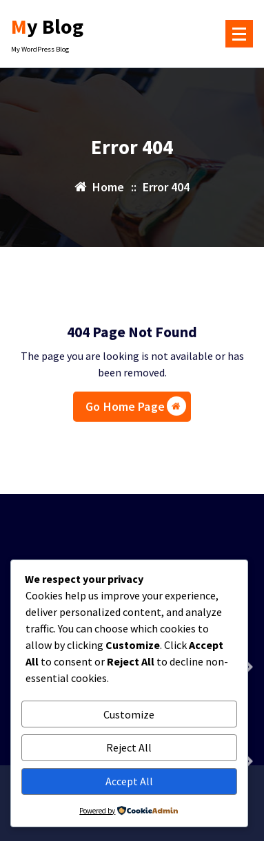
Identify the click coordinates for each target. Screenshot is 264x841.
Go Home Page (135, 409)
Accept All (129, 781)
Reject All (129, 747)
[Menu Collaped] (239, 33)
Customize (128, 714)
